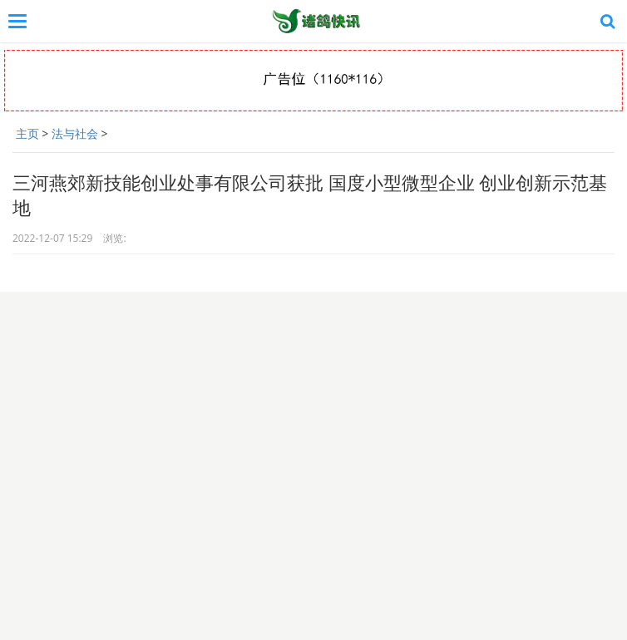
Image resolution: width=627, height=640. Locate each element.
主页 (27, 133)
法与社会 (75, 133)
